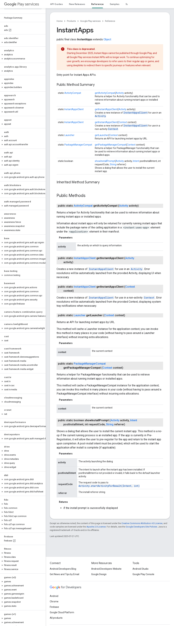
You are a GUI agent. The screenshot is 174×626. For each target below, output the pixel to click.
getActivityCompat (105, 93)
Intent (136, 161)
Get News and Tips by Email (64, 574)
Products (71, 21)
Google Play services (90, 21)
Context (122, 122)
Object (107, 39)
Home (60, 21)
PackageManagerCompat (78, 144)
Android (54, 596)
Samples (114, 4)
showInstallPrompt (105, 161)
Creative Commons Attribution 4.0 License (141, 523)
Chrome (54, 601)
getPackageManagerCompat (110, 144)
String (113, 164)
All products (56, 617)
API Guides (56, 4)
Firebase (54, 607)
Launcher (69, 135)
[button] (22, 42)
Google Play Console (143, 574)
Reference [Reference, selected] (97, 4)
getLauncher (101, 135)
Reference (110, 21)
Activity (120, 93)
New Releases (77, 4)
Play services (21, 4)
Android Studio (141, 568)
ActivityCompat (72, 93)
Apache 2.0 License (96, 526)
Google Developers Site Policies (141, 526)
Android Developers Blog (63, 568)
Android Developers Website (106, 568)
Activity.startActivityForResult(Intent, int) (109, 485)
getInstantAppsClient (106, 109)
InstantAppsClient (74, 109)
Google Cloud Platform (62, 612)
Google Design (99, 574)
